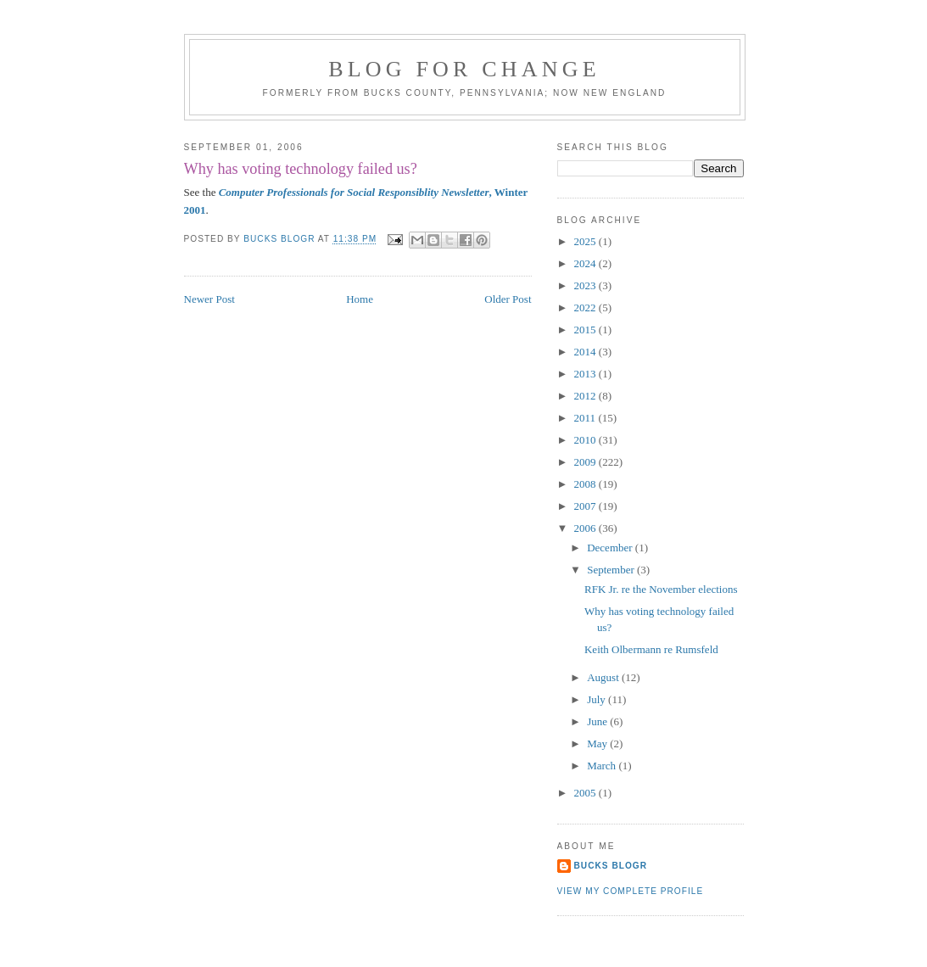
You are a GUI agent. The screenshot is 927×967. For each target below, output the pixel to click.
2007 (586, 506)
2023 (586, 285)
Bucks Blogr (611, 865)
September (612, 569)
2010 (586, 439)
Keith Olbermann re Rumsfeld (651, 649)
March (602, 765)
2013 (586, 373)
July (597, 699)
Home (359, 299)
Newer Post (209, 299)
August (604, 677)
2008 (586, 484)
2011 (586, 417)
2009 (586, 462)
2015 (586, 329)
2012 (586, 395)
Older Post (507, 299)
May (598, 743)
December (611, 547)
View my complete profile (630, 891)
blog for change (464, 69)
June (598, 721)
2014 (586, 351)
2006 (586, 528)
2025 (586, 241)
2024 (586, 263)
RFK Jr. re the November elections (661, 589)
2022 (586, 307)
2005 (586, 792)
